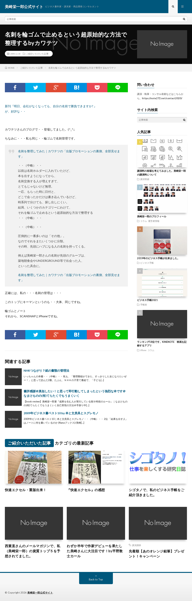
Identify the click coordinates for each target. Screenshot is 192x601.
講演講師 (136, 545)
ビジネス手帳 (147, 263)
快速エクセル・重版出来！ (25, 490)
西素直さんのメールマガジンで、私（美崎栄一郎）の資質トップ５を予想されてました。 (32, 551)
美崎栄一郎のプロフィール (151, 216)
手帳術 (143, 304)
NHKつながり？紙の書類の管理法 (46, 370)
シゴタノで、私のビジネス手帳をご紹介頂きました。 (156, 492)
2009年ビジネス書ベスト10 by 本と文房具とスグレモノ (61, 413)
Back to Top (96, 579)
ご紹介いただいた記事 (37, 54)
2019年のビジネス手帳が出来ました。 (158, 258)
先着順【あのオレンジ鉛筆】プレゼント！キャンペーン (156, 553)
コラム (143, 221)
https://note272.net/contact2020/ (162, 98)
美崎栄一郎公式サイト (40, 592)
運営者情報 (153, 221)
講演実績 (144, 179)
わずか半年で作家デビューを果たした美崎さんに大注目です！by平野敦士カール (95, 551)
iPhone (143, 350)
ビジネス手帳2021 (147, 300)
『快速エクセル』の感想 (86, 490)
